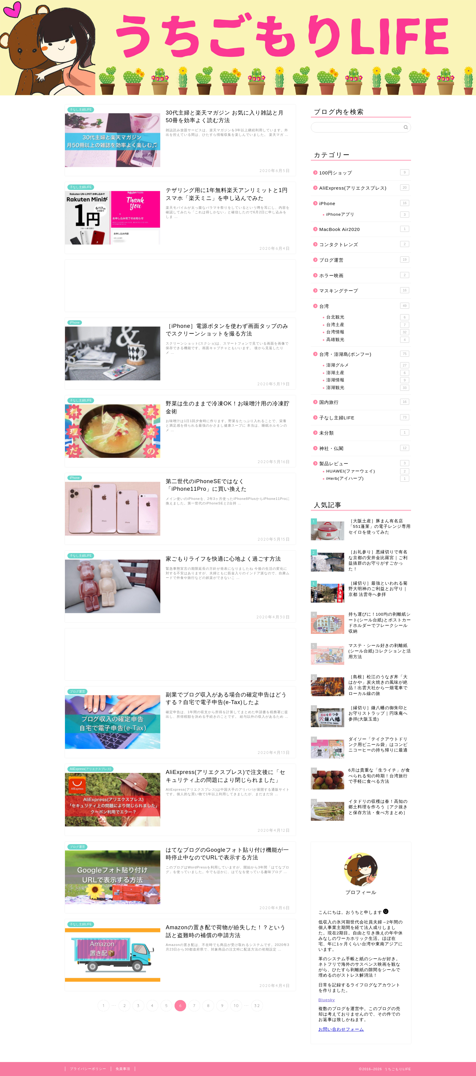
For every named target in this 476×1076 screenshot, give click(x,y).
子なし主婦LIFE (364, 417)
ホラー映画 (364, 275)
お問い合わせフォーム (341, 1029)
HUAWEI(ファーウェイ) (367, 471)
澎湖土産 (367, 373)
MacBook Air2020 (364, 229)
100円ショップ (364, 172)
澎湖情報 (367, 380)
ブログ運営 (364, 259)
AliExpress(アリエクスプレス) (364, 187)
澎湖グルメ (367, 365)
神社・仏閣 (364, 448)
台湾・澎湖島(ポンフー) (364, 354)
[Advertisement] (180, 286)
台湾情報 (367, 332)
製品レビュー (364, 463)
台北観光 (367, 317)
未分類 (364, 432)
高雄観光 (367, 340)
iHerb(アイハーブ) (367, 479)
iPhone (364, 203)
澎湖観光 (367, 388)
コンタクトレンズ (364, 244)
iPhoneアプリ (367, 214)
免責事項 (123, 1069)
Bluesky (326, 1000)
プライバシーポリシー (88, 1069)
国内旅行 (364, 402)
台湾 (364, 306)
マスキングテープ (364, 290)
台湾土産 (367, 325)
